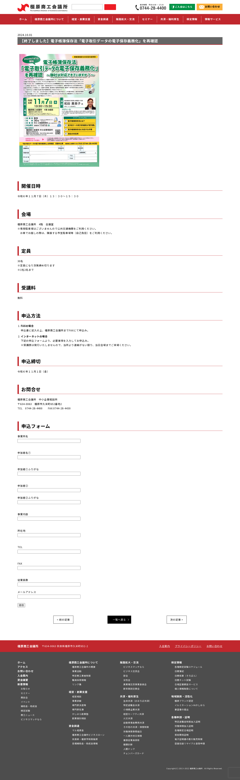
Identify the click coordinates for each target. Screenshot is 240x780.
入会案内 (164, 646)
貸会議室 (23, 680)
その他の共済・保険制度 (136, 727)
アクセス (23, 666)
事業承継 (77, 700)
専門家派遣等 (79, 705)
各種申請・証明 (180, 717)
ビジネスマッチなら (31, 719)
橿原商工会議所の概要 (84, 666)
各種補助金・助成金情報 (85, 743)
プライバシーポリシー (188, 646)
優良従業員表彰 (131, 740)
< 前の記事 (63, 619)
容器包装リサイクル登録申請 (190, 743)
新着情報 (23, 684)
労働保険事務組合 (132, 731)
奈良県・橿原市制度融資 (85, 739)
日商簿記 (179, 671)
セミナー (147, 19)
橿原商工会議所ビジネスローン (88, 734)
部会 (125, 675)
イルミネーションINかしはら (190, 705)
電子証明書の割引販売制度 (189, 739)
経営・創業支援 (78, 692)
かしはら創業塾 (80, 714)
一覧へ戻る (119, 619)
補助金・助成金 (29, 706)
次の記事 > (176, 619)
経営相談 (77, 696)
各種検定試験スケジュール (188, 666)
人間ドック (129, 749)
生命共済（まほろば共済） (137, 700)
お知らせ (25, 688)
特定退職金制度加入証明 (187, 721)
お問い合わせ (209, 7)
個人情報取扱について (186, 688)
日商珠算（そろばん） (186, 675)
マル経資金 (78, 730)
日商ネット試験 (183, 680)
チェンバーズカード (133, 753)
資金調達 (74, 726)
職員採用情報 (79, 680)
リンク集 (77, 684)
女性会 (126, 680)
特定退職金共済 (131, 705)
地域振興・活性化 (182, 696)
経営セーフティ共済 (133, 714)
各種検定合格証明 (184, 730)
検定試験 (25, 710)
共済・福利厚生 (129, 696)
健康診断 (128, 744)
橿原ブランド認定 (184, 700)
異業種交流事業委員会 (135, 684)
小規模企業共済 (131, 709)
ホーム (23, 19)
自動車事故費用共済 (133, 722)
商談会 (24, 697)
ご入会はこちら (182, 7)
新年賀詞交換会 (131, 688)
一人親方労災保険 (132, 735)
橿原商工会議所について (83, 662)
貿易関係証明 (182, 734)
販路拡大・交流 (129, 662)
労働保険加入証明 (184, 726)
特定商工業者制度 (81, 675)
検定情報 (176, 662)
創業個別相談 (79, 718)
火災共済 (128, 718)
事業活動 (77, 671)
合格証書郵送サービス (186, 684)
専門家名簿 (78, 709)
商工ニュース (28, 715)
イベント (25, 701)
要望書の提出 (182, 709)
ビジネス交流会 (131, 671)
